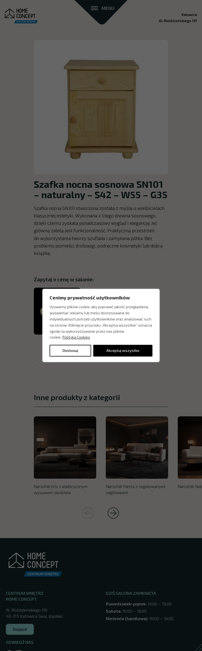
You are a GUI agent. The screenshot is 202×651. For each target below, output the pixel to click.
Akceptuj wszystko (122, 350)
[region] (101, 325)
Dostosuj (70, 350)
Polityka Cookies (76, 337)
